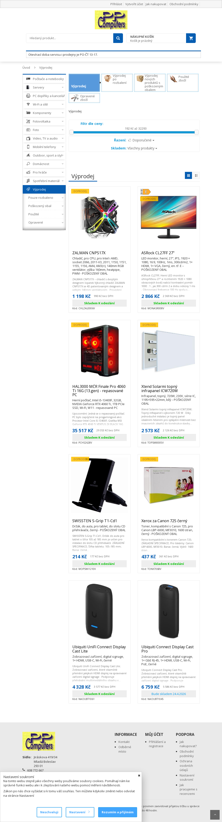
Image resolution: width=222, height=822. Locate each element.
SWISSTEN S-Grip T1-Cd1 (99, 523)
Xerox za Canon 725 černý (168, 523)
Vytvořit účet (134, 4)
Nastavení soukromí (187, 777)
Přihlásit (116, 4)
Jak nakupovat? (188, 744)
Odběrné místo (124, 749)
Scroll (215, 815)
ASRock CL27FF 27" (168, 255)
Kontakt (124, 742)
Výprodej (45, 67)
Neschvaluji (49, 812)
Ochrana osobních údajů (186, 765)
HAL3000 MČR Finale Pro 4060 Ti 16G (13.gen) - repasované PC (99, 393)
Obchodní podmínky (184, 4)
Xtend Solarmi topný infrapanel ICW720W (168, 390)
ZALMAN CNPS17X (99, 255)
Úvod (26, 67)
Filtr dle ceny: (92, 123)
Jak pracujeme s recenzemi (188, 789)
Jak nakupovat (156, 4)
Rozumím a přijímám (118, 812)
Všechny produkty (134, 148)
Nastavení (79, 812)
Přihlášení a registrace (157, 744)
